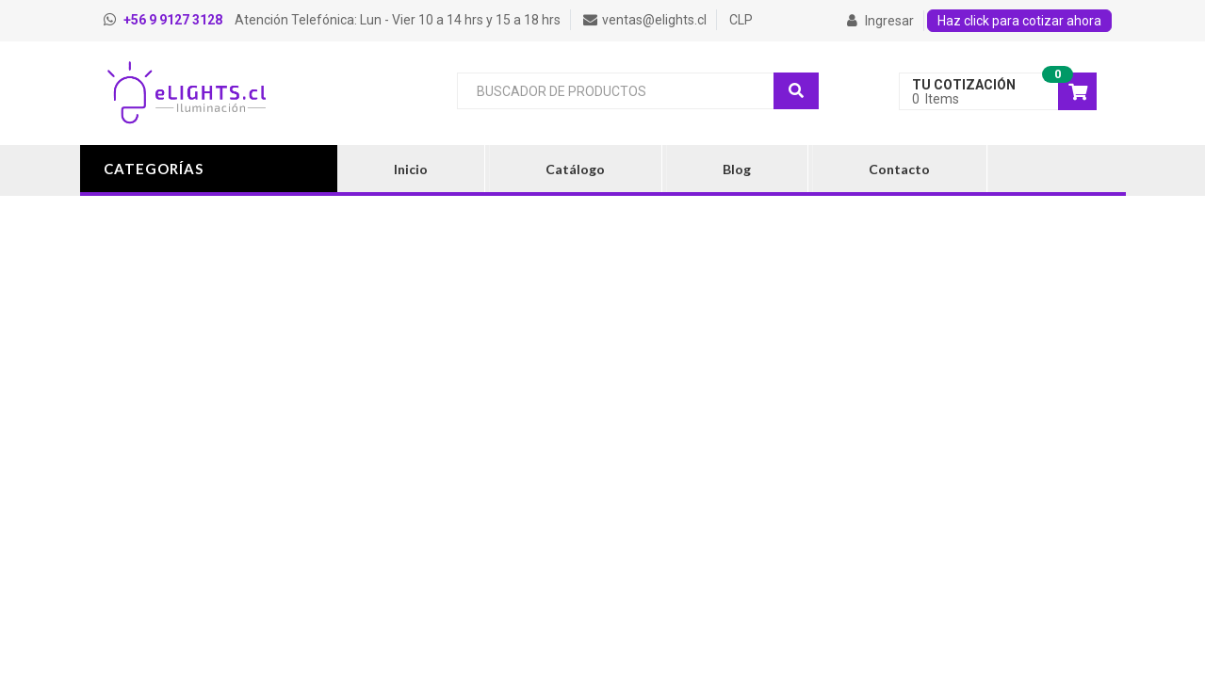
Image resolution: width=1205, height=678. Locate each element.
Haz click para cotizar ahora (1019, 20)
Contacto (899, 169)
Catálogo (575, 169)
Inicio (411, 169)
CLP (741, 19)
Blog (737, 169)
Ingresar (880, 20)
